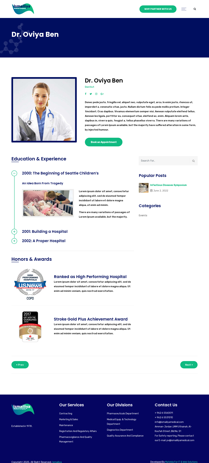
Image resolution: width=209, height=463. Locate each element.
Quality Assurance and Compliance (125, 435)
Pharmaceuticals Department (123, 413)
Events (143, 215)
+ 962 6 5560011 (164, 413)
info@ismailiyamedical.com (169, 422)
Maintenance (66, 425)
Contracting (65, 413)
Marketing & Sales (68, 419)
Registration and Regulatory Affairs (78, 431)
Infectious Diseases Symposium (168, 185)
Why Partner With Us (158, 9)
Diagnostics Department (120, 430)
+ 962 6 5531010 (164, 417)
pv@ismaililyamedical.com (180, 440)
